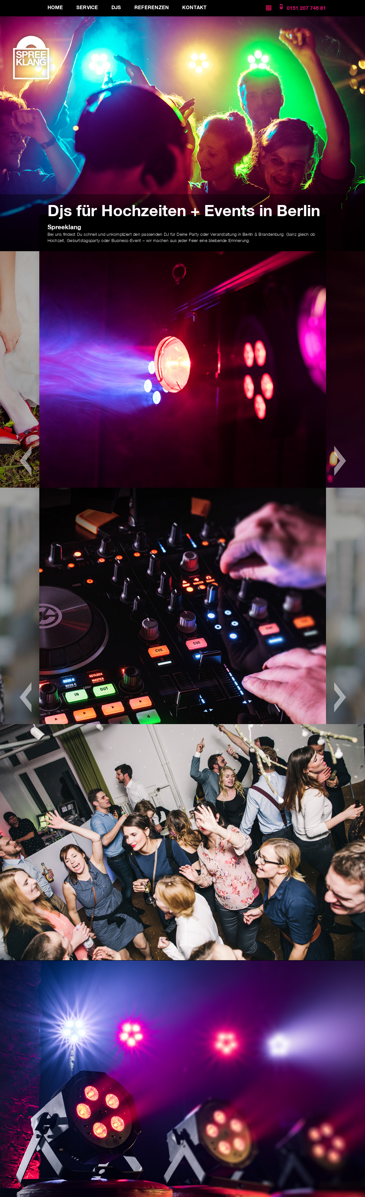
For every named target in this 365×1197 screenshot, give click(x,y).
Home (55, 7)
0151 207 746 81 (306, 8)
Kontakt (194, 7)
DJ (166, 234)
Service (87, 7)
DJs (116, 7)
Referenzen (151, 7)
